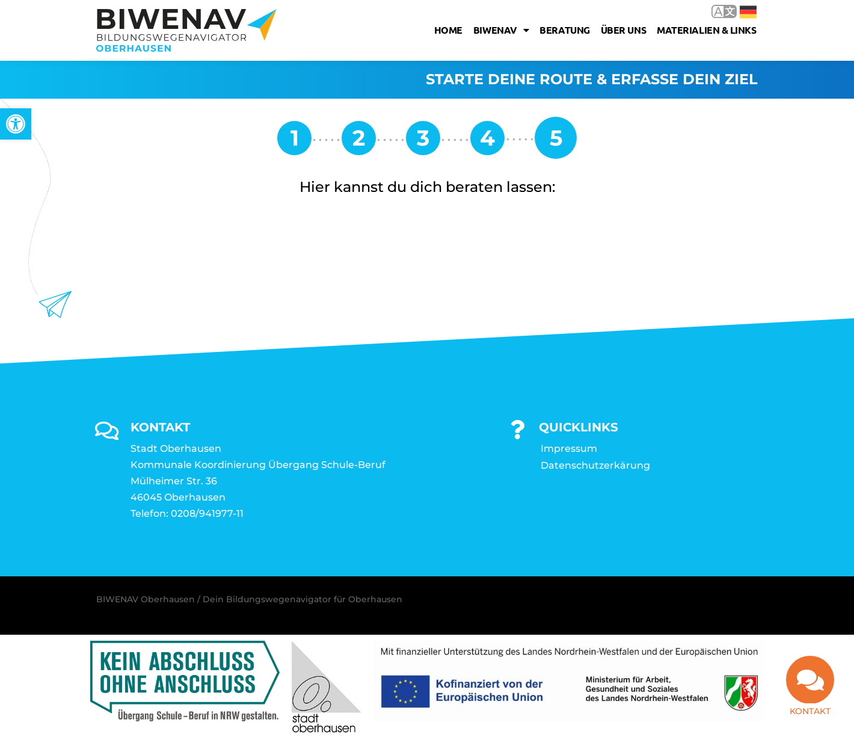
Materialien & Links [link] (706, 29)
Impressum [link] (569, 449)
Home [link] (448, 29)
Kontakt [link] (810, 716)
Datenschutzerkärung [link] (595, 466)
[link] (15, 124)
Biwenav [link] (501, 30)
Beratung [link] (564, 29)
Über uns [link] (623, 29)
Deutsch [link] (748, 12)
